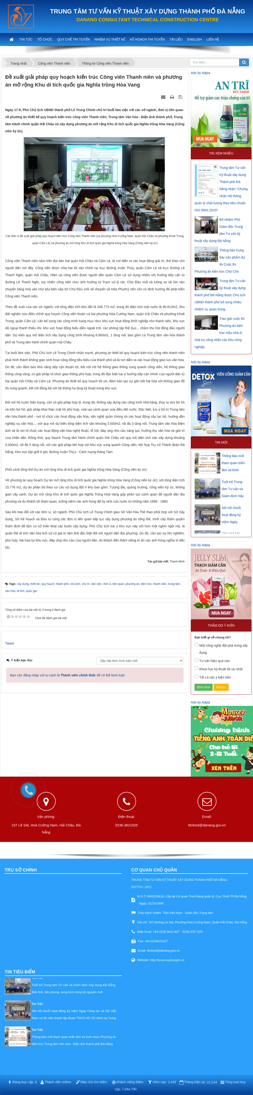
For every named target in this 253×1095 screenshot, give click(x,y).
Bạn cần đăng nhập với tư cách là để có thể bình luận (67, 675)
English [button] (194, 39)
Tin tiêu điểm (20, 972)
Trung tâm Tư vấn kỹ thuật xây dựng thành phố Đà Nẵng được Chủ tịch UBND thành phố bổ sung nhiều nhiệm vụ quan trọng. (220, 295)
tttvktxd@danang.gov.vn (207, 825)
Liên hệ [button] (213, 39)
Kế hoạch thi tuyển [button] (147, 39)
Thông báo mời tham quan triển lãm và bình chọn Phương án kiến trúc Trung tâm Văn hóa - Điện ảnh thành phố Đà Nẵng (74, 994)
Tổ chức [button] (45, 39)
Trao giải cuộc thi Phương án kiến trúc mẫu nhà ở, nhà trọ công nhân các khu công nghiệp (220, 333)
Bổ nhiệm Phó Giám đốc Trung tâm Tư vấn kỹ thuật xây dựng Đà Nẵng (219, 230)
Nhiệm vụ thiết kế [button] (110, 39)
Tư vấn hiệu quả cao (212, 660)
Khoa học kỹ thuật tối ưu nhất (218, 668)
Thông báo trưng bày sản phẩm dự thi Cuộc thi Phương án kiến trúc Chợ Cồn (220, 260)
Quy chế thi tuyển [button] (73, 39)
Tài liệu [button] (176, 39)
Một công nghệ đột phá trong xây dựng (221, 648)
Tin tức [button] (26, 39)
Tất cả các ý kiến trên (213, 676)
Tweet (9, 643)
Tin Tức (37, 984)
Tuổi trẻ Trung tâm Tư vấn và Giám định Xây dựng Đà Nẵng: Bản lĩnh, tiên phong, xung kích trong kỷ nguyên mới (74, 1020)
